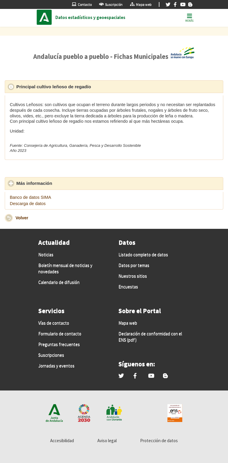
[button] (9, 218)
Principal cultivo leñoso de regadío (81, 86)
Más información (61, 183)
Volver (21, 217)
